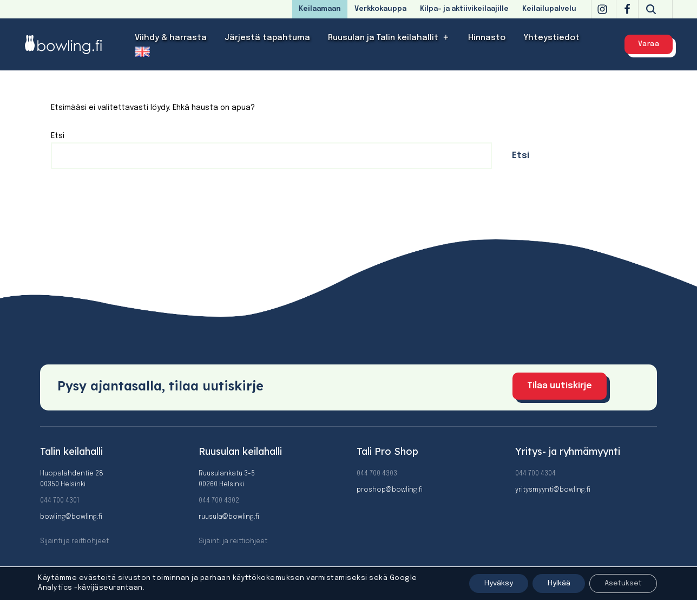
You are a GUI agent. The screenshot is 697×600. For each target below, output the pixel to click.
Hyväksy (489, 583)
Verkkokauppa (380, 8)
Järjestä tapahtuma (267, 38)
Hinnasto (486, 38)
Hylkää (553, 583)
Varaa (649, 44)
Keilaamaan (320, 8)
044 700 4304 (535, 474)
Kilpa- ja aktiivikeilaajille (464, 8)
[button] (446, 37)
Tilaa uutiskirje (559, 386)
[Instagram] (602, 9)
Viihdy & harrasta (171, 38)
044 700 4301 (59, 501)
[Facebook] (627, 9)
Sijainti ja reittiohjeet (74, 541)
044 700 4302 (219, 501)
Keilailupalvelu (549, 8)
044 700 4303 (377, 474)
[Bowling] (70, 44)
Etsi (57, 136)
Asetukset (621, 583)
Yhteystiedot (551, 38)
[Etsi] (651, 9)
